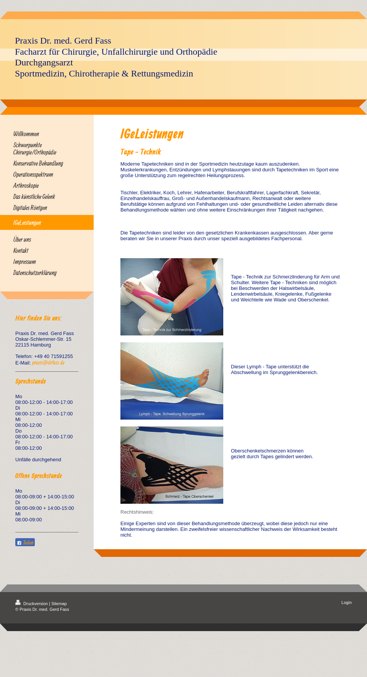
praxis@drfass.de (48, 362)
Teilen (25, 542)
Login (346, 602)
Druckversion (32, 603)
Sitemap (59, 603)
